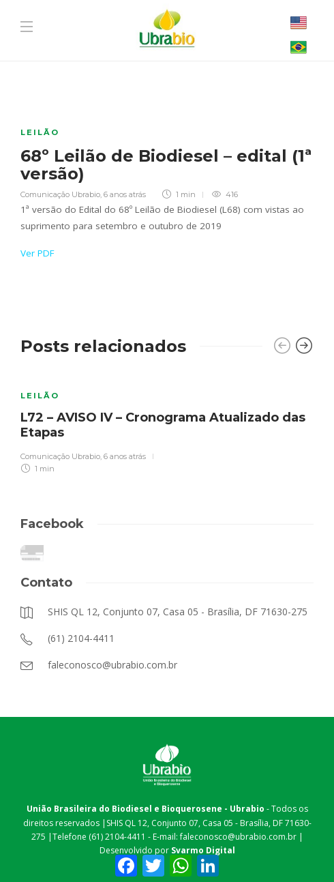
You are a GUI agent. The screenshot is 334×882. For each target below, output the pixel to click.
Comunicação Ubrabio (60, 194)
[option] (167, 423)
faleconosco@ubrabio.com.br (238, 836)
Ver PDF (37, 253)
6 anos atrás (125, 194)
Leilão (39, 132)
